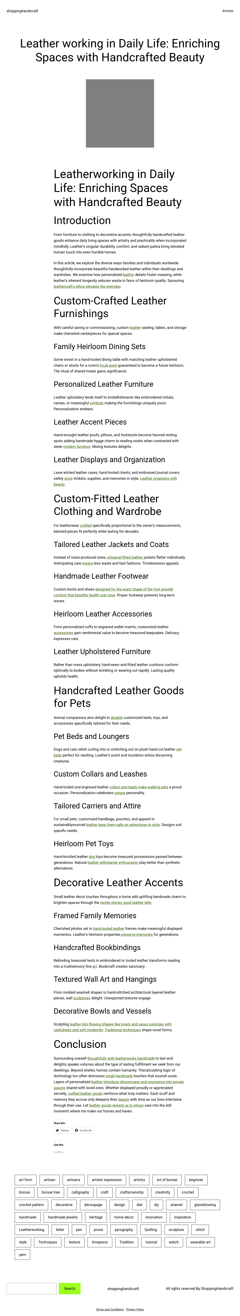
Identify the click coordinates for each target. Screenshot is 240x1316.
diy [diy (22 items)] (156, 1205)
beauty (123, 1099)
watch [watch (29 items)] (174, 1242)
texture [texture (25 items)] (74, 1242)
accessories (63, 633)
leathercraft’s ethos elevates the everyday (87, 286)
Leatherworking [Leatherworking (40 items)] (31, 1229)
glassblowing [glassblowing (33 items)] (205, 1205)
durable (117, 717)
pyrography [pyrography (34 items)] (124, 1229)
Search (69, 1288)
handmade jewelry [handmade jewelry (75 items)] (63, 1217)
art (94, 966)
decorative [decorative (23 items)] (64, 1205)
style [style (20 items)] (23, 1242)
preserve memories (137, 934)
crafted (86, 525)
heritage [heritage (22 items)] (96, 1217)
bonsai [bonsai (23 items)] (24, 1192)
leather (128, 274)
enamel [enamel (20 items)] (177, 1205)
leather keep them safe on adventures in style (123, 825)
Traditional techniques (123, 1030)
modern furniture (76, 446)
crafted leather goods (85, 1093)
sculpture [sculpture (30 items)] (176, 1229)
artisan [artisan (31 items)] (49, 1180)
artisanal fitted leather (125, 557)
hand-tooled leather (108, 928)
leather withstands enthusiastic (113, 862)
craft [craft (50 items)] (104, 1192)
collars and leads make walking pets (138, 787)
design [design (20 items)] (119, 1205)
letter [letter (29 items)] (60, 1229)
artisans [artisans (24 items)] (73, 1180)
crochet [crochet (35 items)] (188, 1192)
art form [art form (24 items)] (25, 1180)
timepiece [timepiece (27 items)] (100, 1242)
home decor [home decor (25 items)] (124, 1217)
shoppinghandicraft (22, 11)
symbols (96, 403)
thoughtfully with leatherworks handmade (121, 1058)
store (68, 478)
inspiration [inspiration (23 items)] (182, 1217)
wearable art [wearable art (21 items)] (200, 1242)
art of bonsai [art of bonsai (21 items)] (167, 1180)
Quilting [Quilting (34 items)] (151, 1229)
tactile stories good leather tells (125, 902)
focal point (108, 365)
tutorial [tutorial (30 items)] (151, 1242)
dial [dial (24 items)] (139, 1205)
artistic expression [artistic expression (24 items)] (107, 1180)
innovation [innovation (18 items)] (154, 1217)
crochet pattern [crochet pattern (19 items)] (31, 1205)
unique (119, 793)
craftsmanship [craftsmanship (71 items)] (131, 1192)
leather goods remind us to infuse (116, 1105)
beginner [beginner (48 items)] (196, 1180)
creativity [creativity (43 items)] (162, 1192)
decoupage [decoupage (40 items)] (93, 1205)
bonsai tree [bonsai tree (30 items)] (51, 1192)
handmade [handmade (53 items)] (27, 1217)
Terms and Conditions (110, 1309)
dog (92, 856)
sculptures (81, 998)
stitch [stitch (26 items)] (200, 1229)
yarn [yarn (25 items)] (22, 1254)
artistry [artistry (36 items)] (139, 1180)
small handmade (119, 1076)
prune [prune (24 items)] (98, 1229)
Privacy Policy (135, 1309)
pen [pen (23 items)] (79, 1229)
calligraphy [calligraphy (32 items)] (80, 1192)
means (87, 563)
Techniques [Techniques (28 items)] (47, 1242)
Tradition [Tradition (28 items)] (127, 1242)
